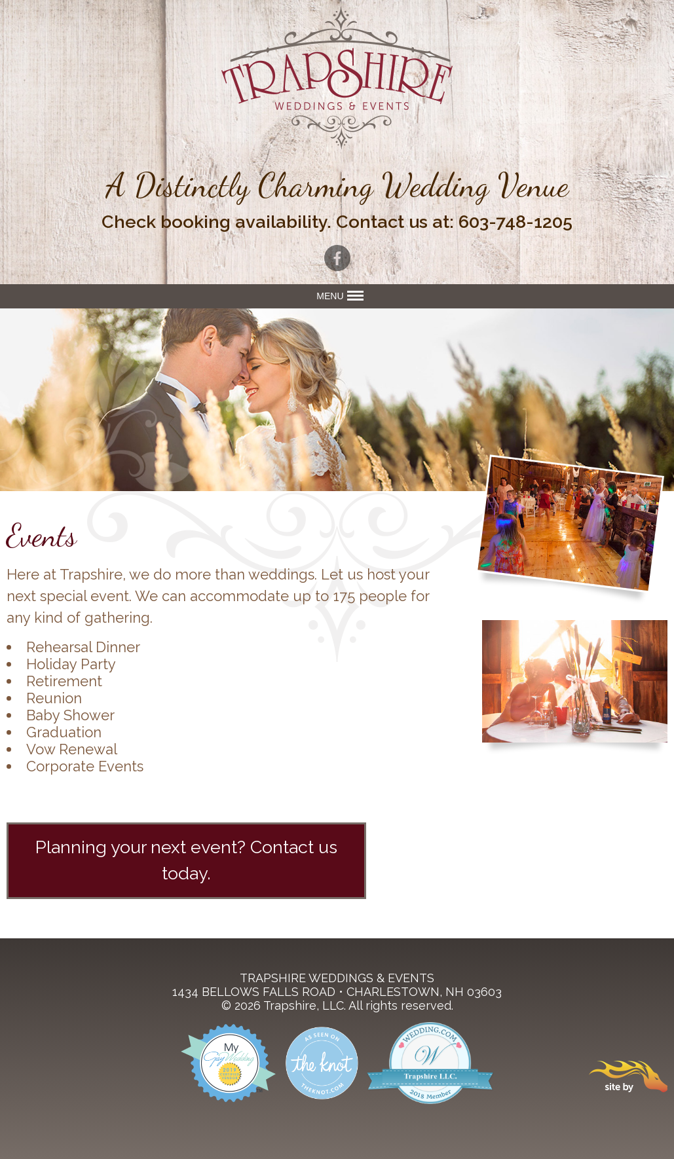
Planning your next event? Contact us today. (186, 860)
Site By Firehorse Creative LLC (628, 1076)
